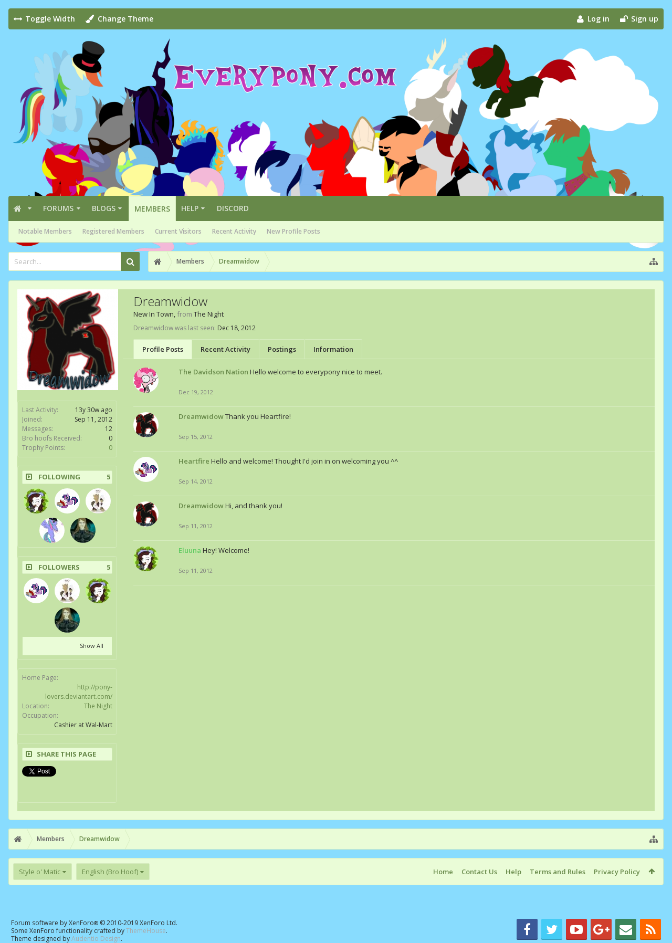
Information (333, 349)
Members (152, 209)
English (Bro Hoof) (110, 871)
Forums (58, 208)
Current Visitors (178, 231)
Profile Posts (162, 349)
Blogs (104, 208)
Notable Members (45, 231)
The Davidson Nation (213, 371)
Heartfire (193, 461)
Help (189, 208)
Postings (282, 349)
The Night (98, 705)
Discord (233, 208)
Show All (91, 645)
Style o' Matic (39, 871)
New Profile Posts (293, 231)
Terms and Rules (557, 871)
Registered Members (113, 231)
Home (443, 871)
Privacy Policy (617, 871)
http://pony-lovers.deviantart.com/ (78, 692)
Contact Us (479, 871)
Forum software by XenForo (94, 922)
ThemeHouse (146, 930)
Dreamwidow (201, 416)
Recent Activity (234, 231)
